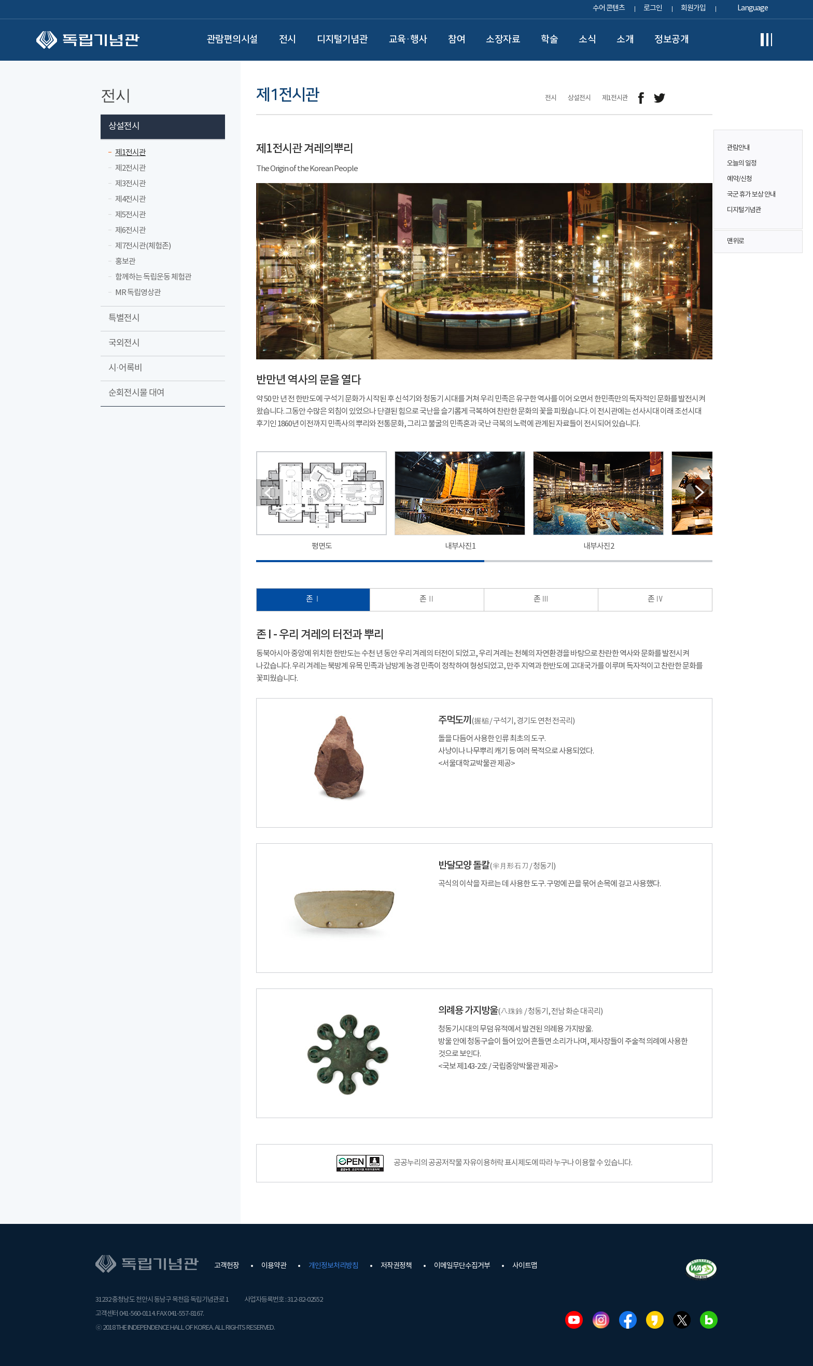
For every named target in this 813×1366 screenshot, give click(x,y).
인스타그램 (601, 1320)
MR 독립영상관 (138, 292)
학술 (549, 39)
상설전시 (123, 126)
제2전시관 (130, 168)
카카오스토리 (655, 1320)
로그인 (652, 8)
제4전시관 (130, 199)
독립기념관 (87, 40)
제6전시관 (130, 230)
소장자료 (503, 39)
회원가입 (693, 8)
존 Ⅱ (426, 599)
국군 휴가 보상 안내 (751, 195)
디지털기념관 (342, 39)
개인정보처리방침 (333, 1266)
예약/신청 (739, 179)
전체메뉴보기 (766, 40)
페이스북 (628, 1320)
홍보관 (125, 261)
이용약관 (273, 1266)
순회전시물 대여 (136, 393)
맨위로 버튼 (789, 242)
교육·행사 (408, 39)
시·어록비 (125, 368)
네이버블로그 (709, 1320)
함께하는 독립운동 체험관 (153, 277)
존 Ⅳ (655, 599)
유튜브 (574, 1320)
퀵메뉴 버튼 (789, 172)
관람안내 (738, 148)
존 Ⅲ (541, 599)
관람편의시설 (232, 39)
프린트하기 (705, 98)
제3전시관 (130, 183)
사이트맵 (524, 1266)
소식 (587, 39)
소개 (625, 39)
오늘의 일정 (741, 164)
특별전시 (123, 318)
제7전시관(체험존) (143, 246)
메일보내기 (682, 98)
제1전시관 (130, 152)
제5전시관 (130, 215)
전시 (287, 39)
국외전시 (123, 343)
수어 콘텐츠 (609, 8)
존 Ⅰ (313, 599)
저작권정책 (396, 1266)
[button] (698, 492)
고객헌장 (226, 1266)
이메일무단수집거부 (462, 1266)
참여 (456, 39)
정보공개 (671, 39)
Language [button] (752, 8)
